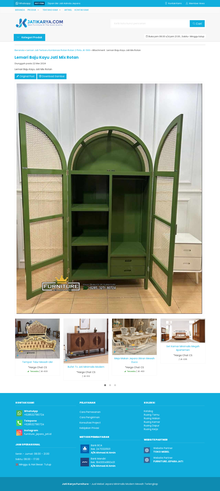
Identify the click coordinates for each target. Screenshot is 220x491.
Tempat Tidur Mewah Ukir (37, 362)
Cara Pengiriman (90, 417)
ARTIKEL (68, 9)
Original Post (25, 76)
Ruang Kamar (152, 422)
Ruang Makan (152, 418)
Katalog (148, 411)
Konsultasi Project (90, 422)
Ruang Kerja (151, 429)
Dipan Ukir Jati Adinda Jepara (64, 3)
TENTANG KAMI (50, 9)
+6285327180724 (34, 414)
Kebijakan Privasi (89, 428)
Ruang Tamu (151, 414)
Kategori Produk (29, 37)
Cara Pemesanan (90, 412)
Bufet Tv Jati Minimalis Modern (86, 367)
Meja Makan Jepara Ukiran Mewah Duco (134, 360)
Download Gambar (52, 76)
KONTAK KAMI (82, 9)
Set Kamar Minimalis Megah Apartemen (183, 348)
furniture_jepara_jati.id (37, 434)
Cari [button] (197, 24)
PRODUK (32, 9)
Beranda (19, 50)
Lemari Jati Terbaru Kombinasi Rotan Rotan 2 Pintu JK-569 (58, 50)
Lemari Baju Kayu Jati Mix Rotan (47, 57)
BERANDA (20, 9)
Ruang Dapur (151, 425)
